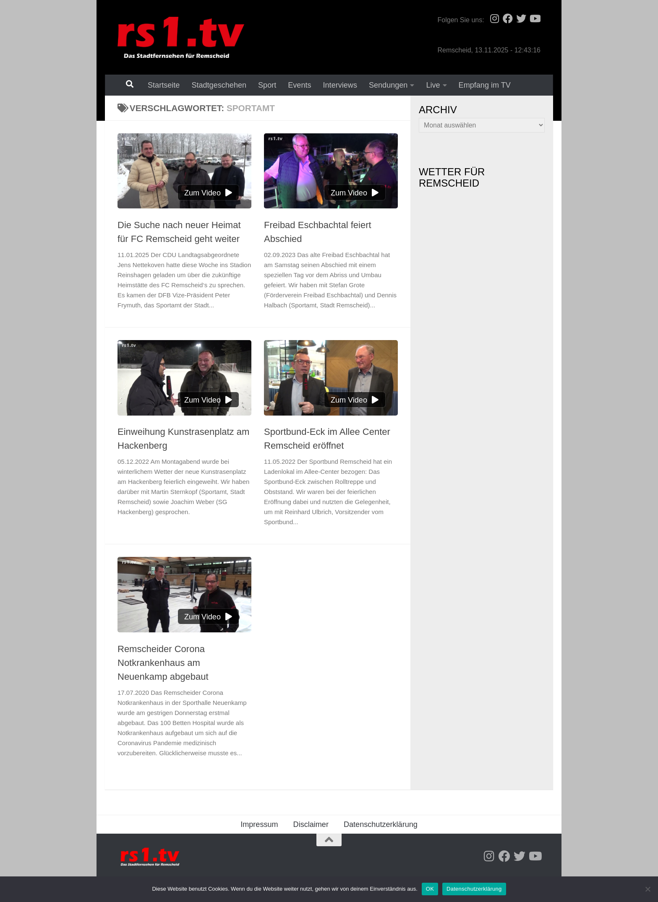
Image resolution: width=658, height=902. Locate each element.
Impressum (259, 824)
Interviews (340, 85)
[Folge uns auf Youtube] (535, 18)
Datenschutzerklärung (381, 824)
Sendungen (388, 85)
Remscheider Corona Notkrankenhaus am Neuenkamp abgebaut (163, 663)
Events (299, 85)
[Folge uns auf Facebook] (508, 18)
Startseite (164, 85)
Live (433, 85)
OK (430, 889)
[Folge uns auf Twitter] (521, 18)
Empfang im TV (485, 85)
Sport (267, 85)
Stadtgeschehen (218, 85)
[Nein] (647, 889)
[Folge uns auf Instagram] (494, 18)
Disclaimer (311, 824)
